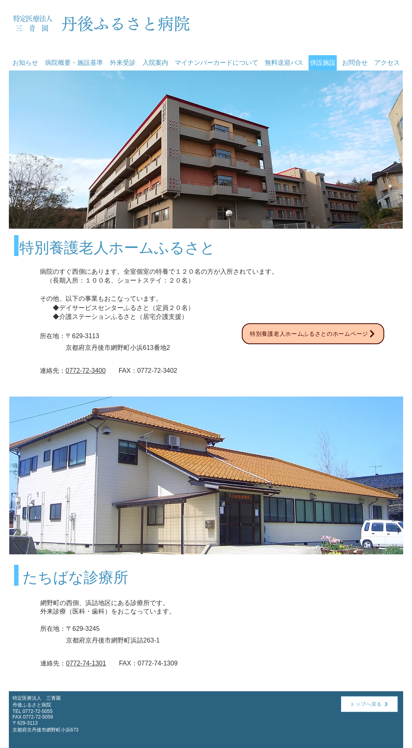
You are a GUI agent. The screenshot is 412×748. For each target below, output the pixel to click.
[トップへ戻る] (369, 704)
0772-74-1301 (86, 663)
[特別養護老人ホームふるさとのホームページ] (313, 333)
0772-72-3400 (86, 370)
